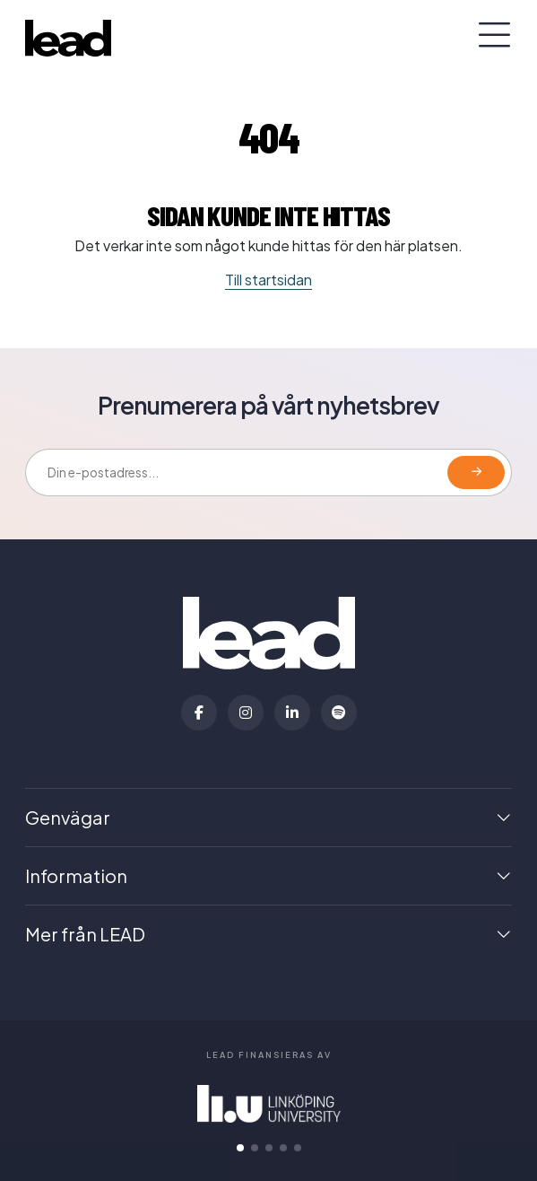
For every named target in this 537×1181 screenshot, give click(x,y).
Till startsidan (268, 279)
